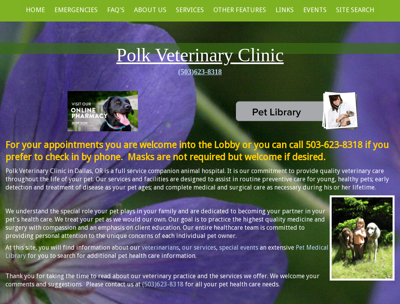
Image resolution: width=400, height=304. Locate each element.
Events (315, 10)
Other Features (239, 10)
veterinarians (160, 247)
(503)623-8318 (200, 72)
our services (199, 247)
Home (35, 10)
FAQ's (116, 10)
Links (284, 10)
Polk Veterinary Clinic (200, 55)
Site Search (355, 10)
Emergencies (76, 10)
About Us (150, 10)
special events (238, 247)
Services (190, 10)
